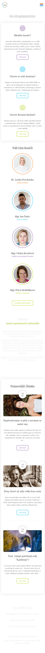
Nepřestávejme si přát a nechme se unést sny (22, 613)
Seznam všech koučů (22, 303)
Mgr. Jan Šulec (22, 216)
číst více (22, 57)
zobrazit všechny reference (22, 365)
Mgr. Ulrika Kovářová (22, 253)
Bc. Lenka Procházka (22, 179)
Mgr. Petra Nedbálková (22, 290)
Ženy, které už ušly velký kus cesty (22, 491)
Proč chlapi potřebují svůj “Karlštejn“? (22, 626)
